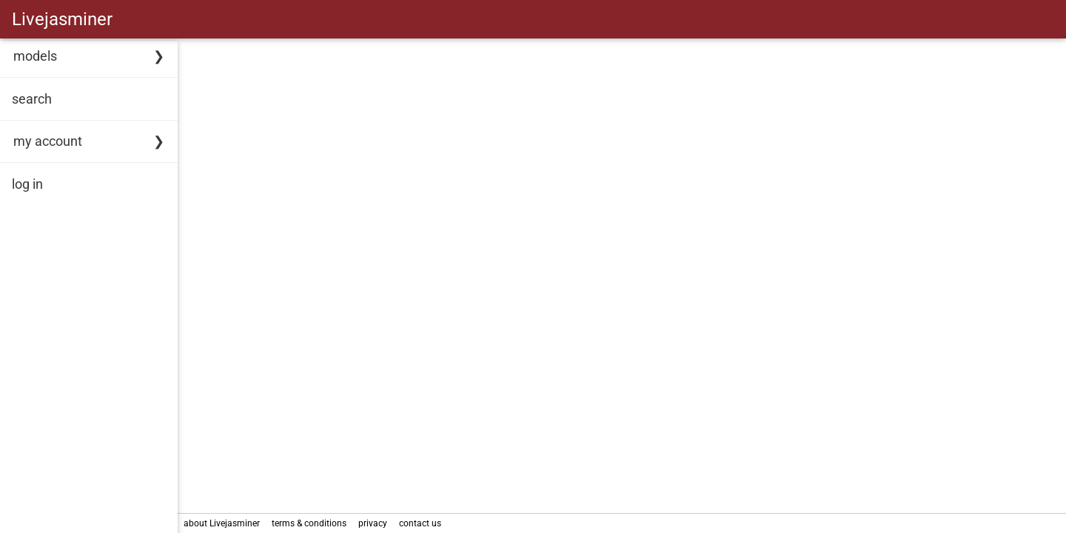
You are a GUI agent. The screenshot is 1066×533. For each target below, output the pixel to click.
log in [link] (27, 184)
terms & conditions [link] (309, 523)
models (35, 56)
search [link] (32, 99)
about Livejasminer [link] (222, 523)
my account (47, 141)
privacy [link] (372, 523)
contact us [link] (420, 523)
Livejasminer (62, 19)
